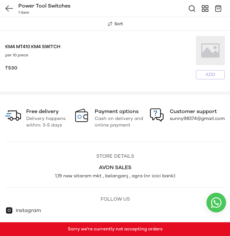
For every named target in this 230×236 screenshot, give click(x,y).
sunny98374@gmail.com (197, 118)
